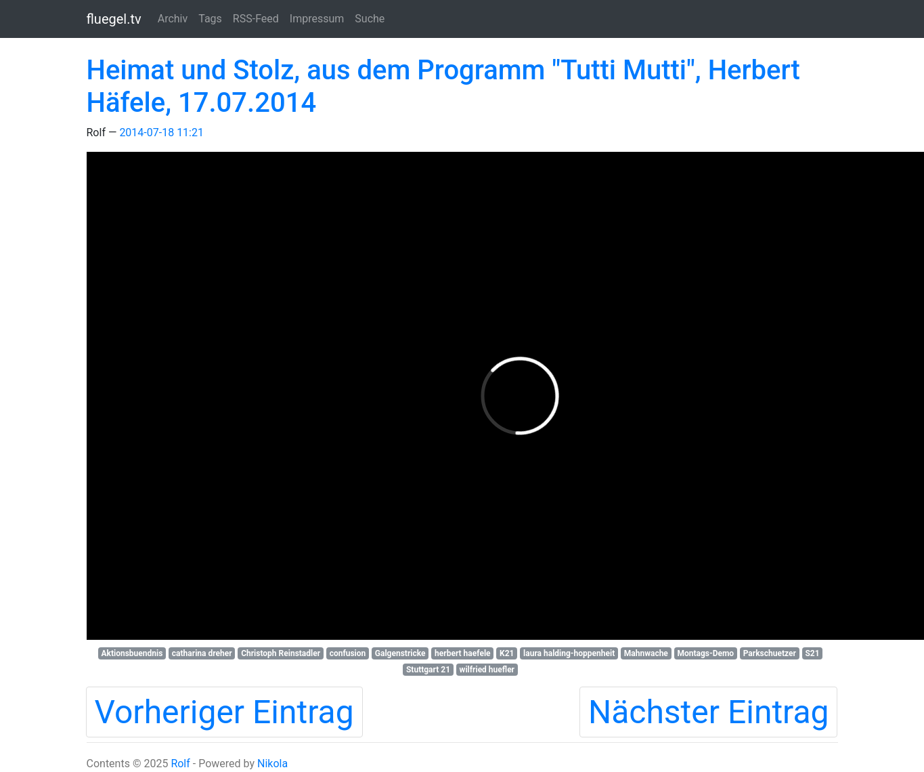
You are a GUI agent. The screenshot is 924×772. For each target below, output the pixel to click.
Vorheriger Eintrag (224, 712)
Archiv (173, 18)
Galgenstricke (400, 653)
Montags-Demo (705, 653)
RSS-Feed (256, 18)
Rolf (180, 763)
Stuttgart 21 (428, 669)
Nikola (272, 763)
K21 (507, 653)
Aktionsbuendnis (131, 653)
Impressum (317, 18)
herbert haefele (462, 653)
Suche (369, 18)
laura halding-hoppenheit (569, 653)
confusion (348, 653)
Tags (210, 18)
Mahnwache (646, 653)
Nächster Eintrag (708, 712)
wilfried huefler (487, 669)
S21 (812, 653)
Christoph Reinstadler (280, 653)
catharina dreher (202, 653)
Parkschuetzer (769, 653)
